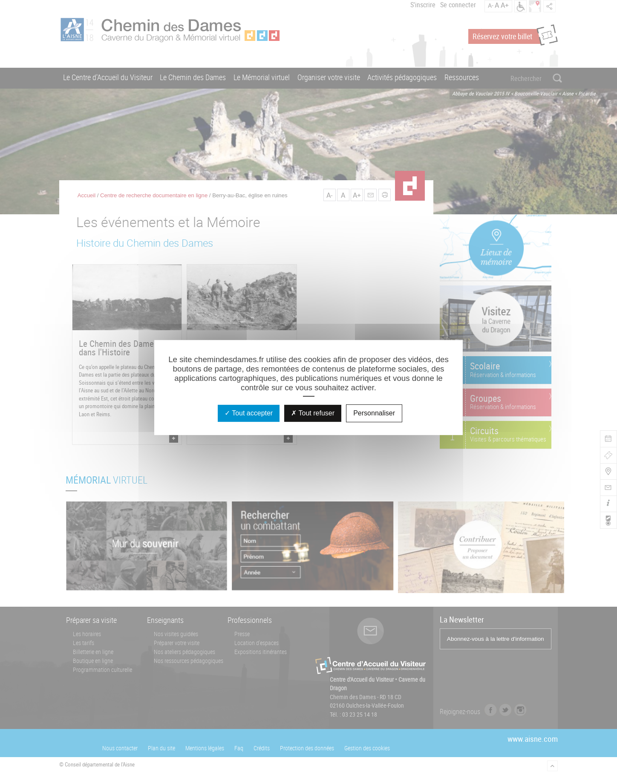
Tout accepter (249, 413)
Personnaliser (374, 413)
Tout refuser (312, 413)
